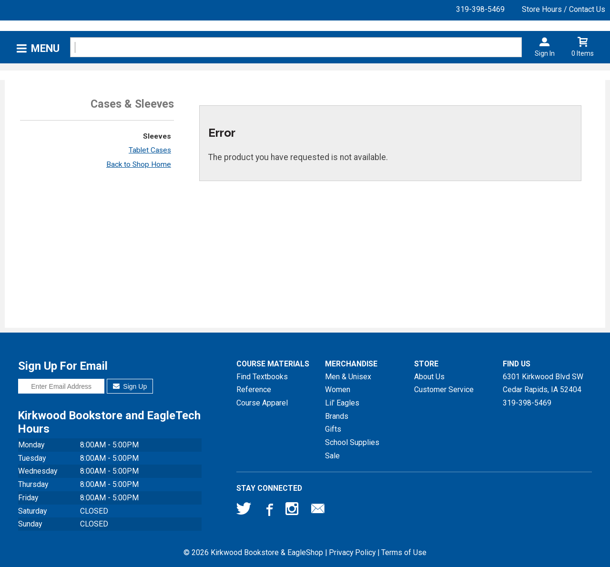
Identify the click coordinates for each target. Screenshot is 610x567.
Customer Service (444, 389)
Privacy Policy (352, 552)
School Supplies (352, 442)
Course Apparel (262, 402)
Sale (332, 455)
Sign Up (130, 386)
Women (337, 389)
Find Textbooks (262, 376)
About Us (429, 376)
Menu (45, 48)
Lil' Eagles (342, 402)
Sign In (545, 53)
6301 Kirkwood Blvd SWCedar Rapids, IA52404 (543, 383)
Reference (253, 389)
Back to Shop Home (138, 164)
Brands (336, 416)
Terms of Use (404, 552)
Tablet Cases (150, 150)
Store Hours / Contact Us (563, 9)
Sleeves (157, 136)
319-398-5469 (480, 9)
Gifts (333, 429)
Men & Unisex (348, 376)
